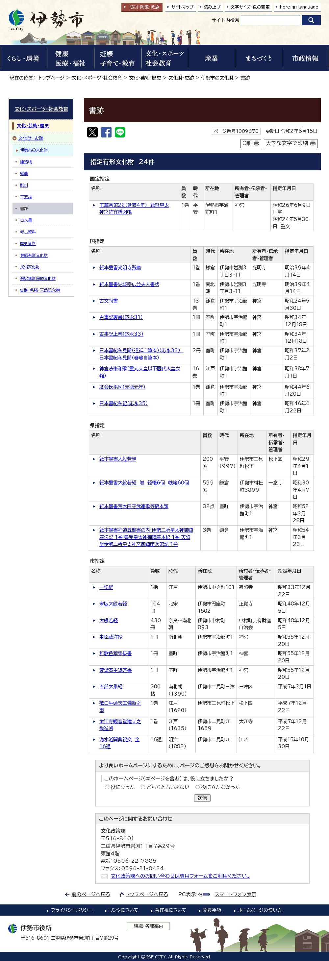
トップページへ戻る (147, 894)
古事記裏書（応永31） (121, 317)
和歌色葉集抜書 (115, 653)
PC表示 (187, 894)
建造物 (26, 162)
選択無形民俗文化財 (38, 278)
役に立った (123, 787)
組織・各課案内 (149, 926)
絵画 (24, 173)
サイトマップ (182, 7)
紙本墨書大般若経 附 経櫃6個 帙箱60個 (144, 482)
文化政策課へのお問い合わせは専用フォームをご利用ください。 (180, 876)
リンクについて (123, 910)
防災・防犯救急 (144, 7)
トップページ (51, 77)
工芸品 (26, 197)
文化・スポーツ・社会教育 (97, 77)
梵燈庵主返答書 (115, 670)
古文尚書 (108, 300)
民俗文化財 (30, 267)
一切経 (106, 587)
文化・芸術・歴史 (145, 77)
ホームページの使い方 (260, 910)
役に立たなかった (220, 787)
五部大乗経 (110, 686)
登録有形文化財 (34, 255)
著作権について (170, 910)
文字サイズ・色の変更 (250, 7)
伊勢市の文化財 (217, 77)
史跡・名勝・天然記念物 (40, 290)
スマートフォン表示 (235, 894)
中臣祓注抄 (110, 636)
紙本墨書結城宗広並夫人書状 (129, 284)
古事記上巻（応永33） (121, 334)
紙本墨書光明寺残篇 (120, 267)
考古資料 (28, 232)
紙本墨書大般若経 (117, 458)
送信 (202, 798)
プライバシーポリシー (71, 910)
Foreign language (299, 7)
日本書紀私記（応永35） (123, 403)
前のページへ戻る (91, 894)
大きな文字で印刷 (287, 143)
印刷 (247, 143)
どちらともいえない (168, 787)
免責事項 (212, 910)
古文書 (26, 220)
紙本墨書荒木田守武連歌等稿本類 (133, 506)
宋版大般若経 (113, 603)
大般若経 (108, 620)
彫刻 (24, 185)
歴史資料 (28, 243)
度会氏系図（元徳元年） (122, 386)
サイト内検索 (225, 20)
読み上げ (212, 7)
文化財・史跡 (181, 77)
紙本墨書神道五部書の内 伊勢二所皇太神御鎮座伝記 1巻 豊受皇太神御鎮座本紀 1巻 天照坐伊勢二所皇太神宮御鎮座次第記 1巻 (146, 537)
